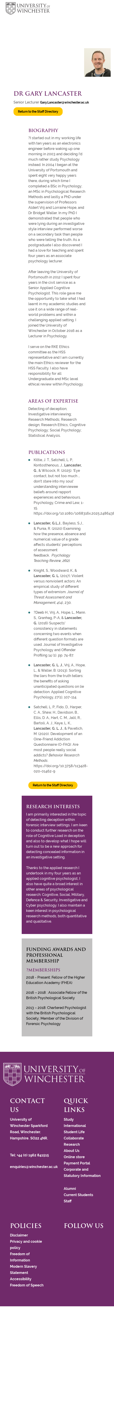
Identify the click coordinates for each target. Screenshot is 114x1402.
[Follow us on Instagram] (69, 1237)
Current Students (78, 1195)
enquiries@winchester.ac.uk (34, 1167)
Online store (74, 1157)
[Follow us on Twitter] (67, 1237)
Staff (67, 1201)
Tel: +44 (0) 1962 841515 (30, 1155)
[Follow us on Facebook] (65, 1237)
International (75, 1126)
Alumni (70, 1189)
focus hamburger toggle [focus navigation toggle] (100, 9)
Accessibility (20, 1279)
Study (69, 1119)
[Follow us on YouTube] (71, 1237)
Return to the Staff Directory (38, 111)
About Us (71, 1151)
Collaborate (74, 1138)
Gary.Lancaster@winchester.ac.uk (64, 102)
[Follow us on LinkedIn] (74, 1237)
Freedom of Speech (27, 1285)
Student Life (74, 1132)
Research (72, 1144)
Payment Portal (77, 1163)
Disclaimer (19, 1235)
